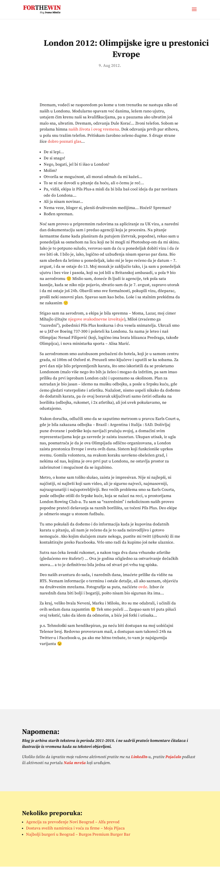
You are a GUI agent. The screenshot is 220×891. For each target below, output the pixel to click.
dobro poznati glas (64, 141)
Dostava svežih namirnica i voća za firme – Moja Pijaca (75, 828)
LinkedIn (139, 757)
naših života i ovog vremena (93, 129)
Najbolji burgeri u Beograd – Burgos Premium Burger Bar (78, 834)
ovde (142, 587)
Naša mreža (75, 762)
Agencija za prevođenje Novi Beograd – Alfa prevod (73, 822)
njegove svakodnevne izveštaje (96, 319)
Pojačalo (173, 757)
